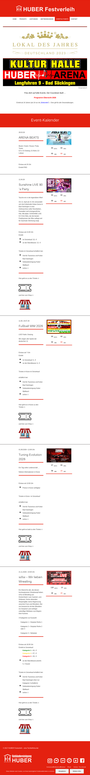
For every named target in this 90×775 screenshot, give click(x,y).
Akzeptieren (62, 771)
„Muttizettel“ (45, 102)
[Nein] (88, 771)
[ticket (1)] (25, 282)
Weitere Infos (77, 771)
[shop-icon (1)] (25, 299)
